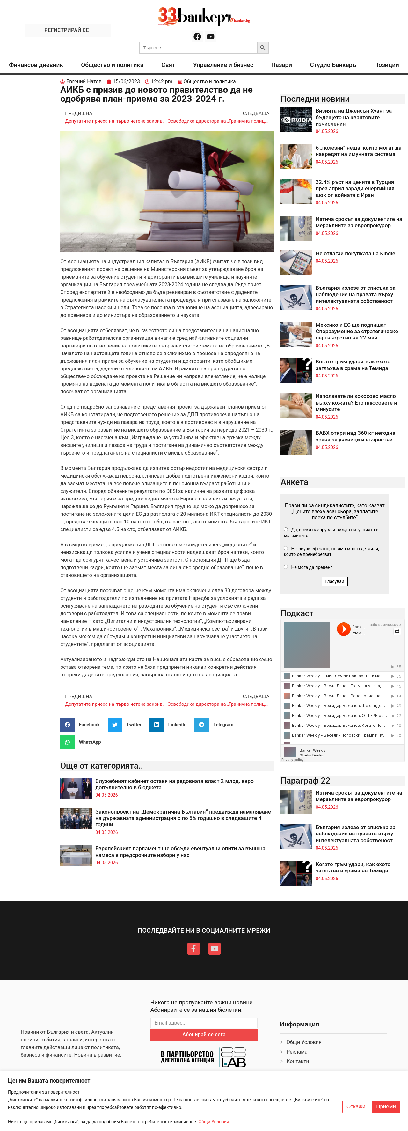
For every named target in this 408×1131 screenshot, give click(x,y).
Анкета (294, 482)
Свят (168, 65)
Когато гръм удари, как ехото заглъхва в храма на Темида (353, 364)
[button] (82, 725)
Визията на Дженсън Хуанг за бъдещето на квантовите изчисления (354, 117)
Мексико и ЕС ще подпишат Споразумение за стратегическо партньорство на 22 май (357, 331)
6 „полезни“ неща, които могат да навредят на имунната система (358, 150)
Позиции (386, 65)
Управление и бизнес (223, 65)
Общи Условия (214, 1121)
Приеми (386, 1106)
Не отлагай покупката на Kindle (355, 253)
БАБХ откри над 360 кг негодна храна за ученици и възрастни (355, 436)
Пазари (281, 65)
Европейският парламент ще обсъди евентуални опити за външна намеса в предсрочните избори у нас (180, 851)
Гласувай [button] (334, 581)
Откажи (355, 1106)
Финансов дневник (36, 65)
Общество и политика (112, 65)
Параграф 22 (305, 780)
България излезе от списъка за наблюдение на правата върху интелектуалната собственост (356, 294)
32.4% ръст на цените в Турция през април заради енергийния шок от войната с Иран (355, 188)
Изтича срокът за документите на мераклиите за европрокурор (359, 222)
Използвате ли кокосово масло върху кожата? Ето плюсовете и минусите (356, 402)
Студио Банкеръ (333, 65)
